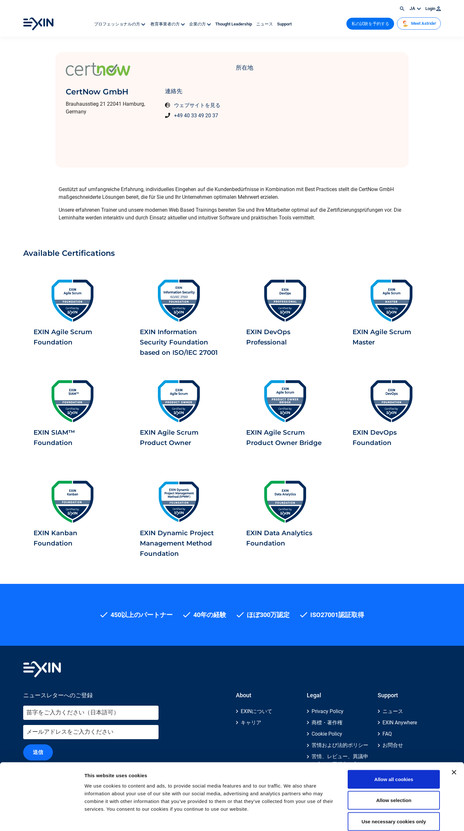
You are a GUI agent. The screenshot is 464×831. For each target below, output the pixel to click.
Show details (338, 818)
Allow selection (393, 767)
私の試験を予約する (370, 23)
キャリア (251, 723)
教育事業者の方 (168, 24)
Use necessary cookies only (394, 788)
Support (284, 24)
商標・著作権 (327, 723)
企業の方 (200, 24)
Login (433, 8)
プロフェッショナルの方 (120, 24)
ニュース (265, 24)
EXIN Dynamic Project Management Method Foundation (177, 543)
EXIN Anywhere (399, 723)
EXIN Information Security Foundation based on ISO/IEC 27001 (179, 342)
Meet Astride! (419, 23)
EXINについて (256, 711)
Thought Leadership (234, 24)
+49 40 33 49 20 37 (196, 115)
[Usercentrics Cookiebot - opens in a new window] (42, 818)
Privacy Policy (327, 711)
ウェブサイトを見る (197, 105)
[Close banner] (454, 739)
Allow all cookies (393, 746)
